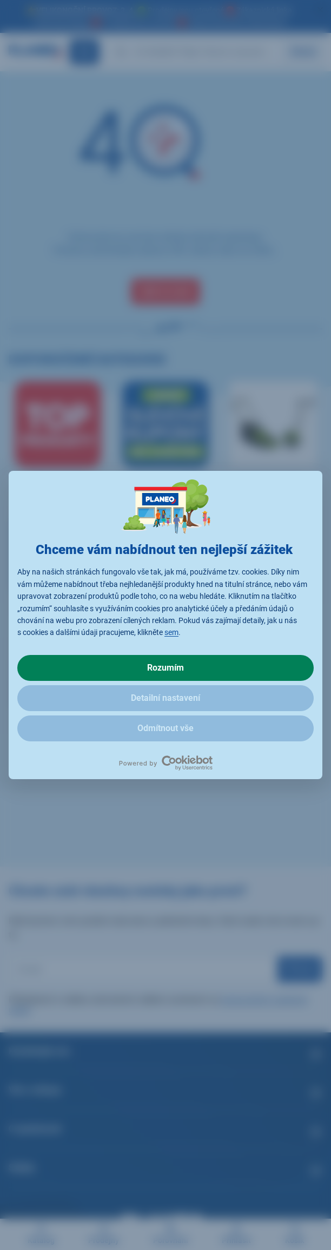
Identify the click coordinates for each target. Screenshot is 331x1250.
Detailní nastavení (165, 698)
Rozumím (165, 668)
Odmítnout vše (165, 728)
